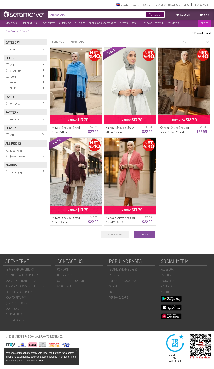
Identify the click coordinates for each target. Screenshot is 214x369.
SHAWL (113, 286)
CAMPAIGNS (12, 308)
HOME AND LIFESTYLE (152, 23)
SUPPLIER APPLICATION (70, 280)
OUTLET (204, 23)
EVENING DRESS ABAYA (122, 280)
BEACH (134, 23)
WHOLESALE (64, 286)
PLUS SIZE (80, 23)
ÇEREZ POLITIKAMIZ (16, 303)
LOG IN (135, 4)
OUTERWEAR (65, 23)
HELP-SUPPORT (201, 4)
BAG (111, 292)
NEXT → (144, 234)
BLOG (186, 4)
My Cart (205, 14)
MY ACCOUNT (184, 14)
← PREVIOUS (115, 234)
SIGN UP (147, 4)
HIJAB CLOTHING (29, 23)
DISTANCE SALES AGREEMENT (22, 275)
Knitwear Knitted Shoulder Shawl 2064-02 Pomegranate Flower (120, 222)
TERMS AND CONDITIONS (19, 269)
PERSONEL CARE (118, 297)
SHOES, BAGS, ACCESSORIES (102, 23)
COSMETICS (173, 23)
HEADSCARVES (48, 23)
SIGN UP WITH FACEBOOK (168, 4)
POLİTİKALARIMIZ (14, 320)
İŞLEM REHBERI (13, 314)
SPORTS (124, 23)
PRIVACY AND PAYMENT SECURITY (24, 286)
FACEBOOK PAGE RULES (19, 292)
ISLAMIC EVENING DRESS (123, 269)
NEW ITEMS (11, 23)
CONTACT (62, 269)
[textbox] (93, 14)
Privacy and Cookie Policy (24, 360)
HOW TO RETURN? (15, 297)
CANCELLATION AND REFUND (21, 280)
